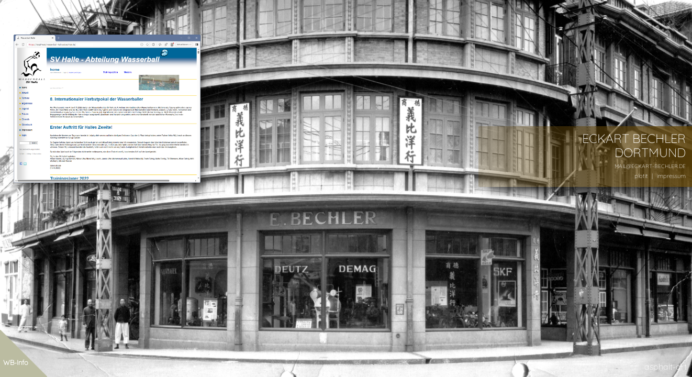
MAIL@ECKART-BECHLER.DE (650, 166)
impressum (671, 176)
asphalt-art (665, 366)
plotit (641, 176)
